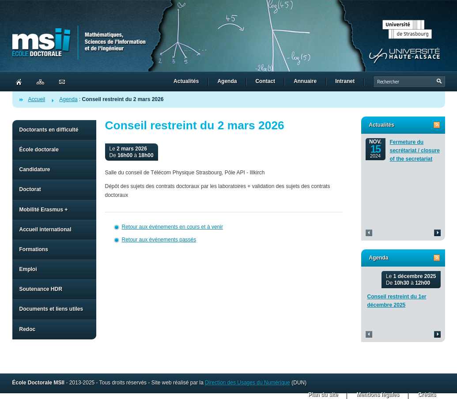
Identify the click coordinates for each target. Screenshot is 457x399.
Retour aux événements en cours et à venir (172, 227)
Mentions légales (377, 394)
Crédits (427, 394)
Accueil (36, 99)
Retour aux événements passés (159, 240)
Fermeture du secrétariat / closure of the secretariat (415, 150)
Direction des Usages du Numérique (247, 383)
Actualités (381, 125)
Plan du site (323, 394)
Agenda (68, 99)
